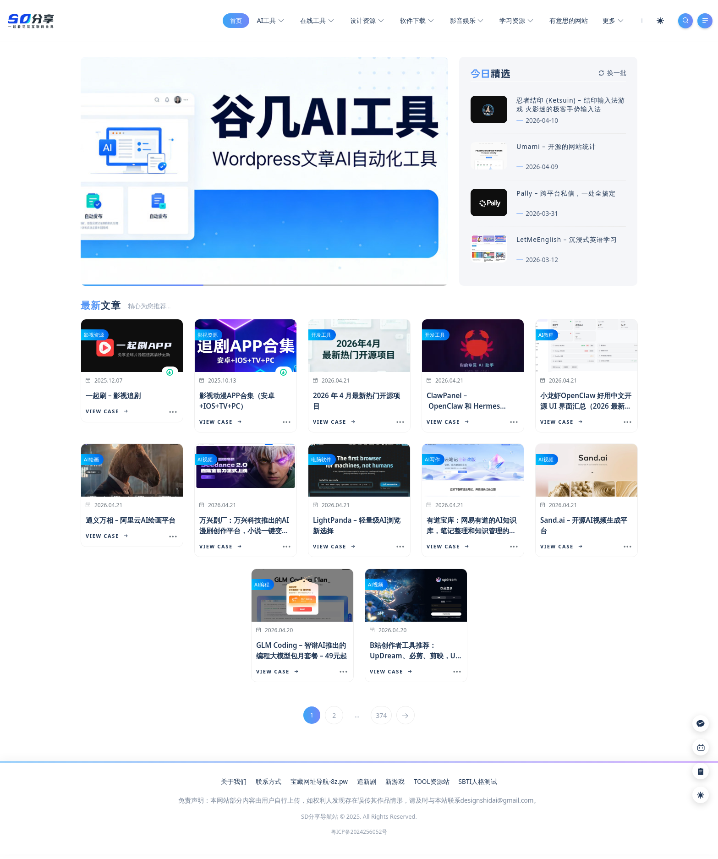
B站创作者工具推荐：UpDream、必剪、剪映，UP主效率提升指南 (415, 660)
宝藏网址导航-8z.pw (319, 785)
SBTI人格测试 (478, 785)
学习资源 (512, 23)
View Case (107, 415)
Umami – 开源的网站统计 (556, 150)
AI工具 (266, 23)
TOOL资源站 (431, 785)
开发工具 (321, 338)
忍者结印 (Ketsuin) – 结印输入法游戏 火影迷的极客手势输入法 (570, 108)
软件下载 (412, 23)
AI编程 (261, 588)
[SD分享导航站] (30, 22)
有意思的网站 (564, 22)
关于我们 (234, 785)
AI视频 (205, 463)
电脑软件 (321, 463)
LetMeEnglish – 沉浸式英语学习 (566, 243)
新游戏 (395, 785)
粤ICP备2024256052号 (359, 836)
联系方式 (268, 785)
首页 (232, 23)
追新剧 (366, 785)
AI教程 (546, 338)
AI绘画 (91, 463)
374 (381, 719)
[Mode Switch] (656, 23)
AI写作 (432, 463)
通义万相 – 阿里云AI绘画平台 (130, 524)
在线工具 (313, 23)
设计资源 (362, 23)
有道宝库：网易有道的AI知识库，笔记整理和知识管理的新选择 (471, 535)
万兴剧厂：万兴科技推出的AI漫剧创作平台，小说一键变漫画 (244, 535)
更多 (608, 23)
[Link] (700, 747)
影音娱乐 (462, 23)
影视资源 (94, 338)
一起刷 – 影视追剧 (113, 399)
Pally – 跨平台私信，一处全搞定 (566, 197)
